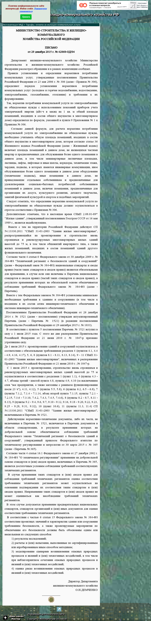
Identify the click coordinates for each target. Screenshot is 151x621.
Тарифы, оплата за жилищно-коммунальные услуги (53, 24)
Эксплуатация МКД (13, 24)
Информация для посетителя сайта (46, 614)
